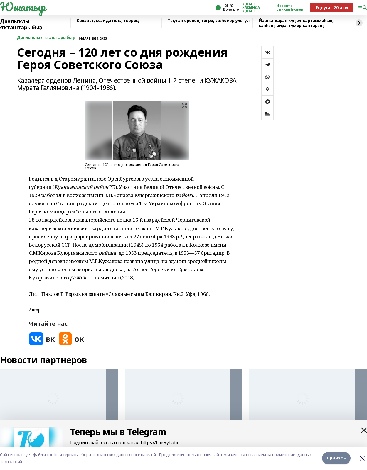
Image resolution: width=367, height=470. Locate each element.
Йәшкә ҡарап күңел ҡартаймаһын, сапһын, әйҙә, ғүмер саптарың (296, 23)
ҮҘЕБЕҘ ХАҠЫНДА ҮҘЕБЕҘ (251, 7)
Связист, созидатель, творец (108, 20)
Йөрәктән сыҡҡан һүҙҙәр (289, 7)
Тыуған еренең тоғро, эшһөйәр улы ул (208, 20)
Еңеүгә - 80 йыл (332, 7)
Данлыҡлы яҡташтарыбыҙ (21, 24)
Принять (336, 458)
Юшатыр (22, 6)
